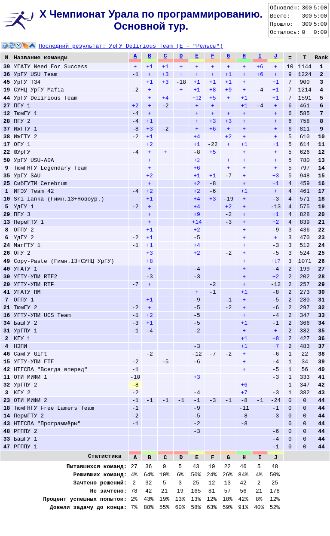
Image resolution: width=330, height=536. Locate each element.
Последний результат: (131, 46)
